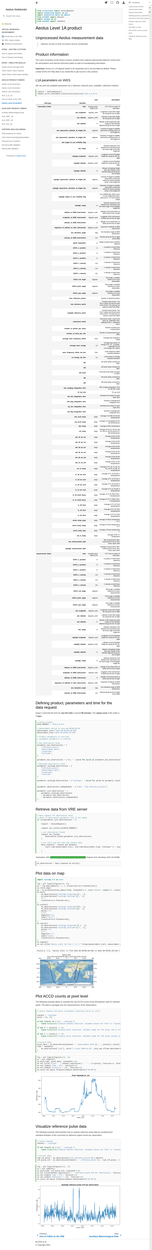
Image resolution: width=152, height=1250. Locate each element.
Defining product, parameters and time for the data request (139, 17)
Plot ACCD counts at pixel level (138, 32)
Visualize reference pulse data (138, 37)
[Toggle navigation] (37, 2)
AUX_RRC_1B (7, 120)
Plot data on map (135, 27)
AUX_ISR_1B (7, 124)
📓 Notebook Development (12, 44)
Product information (136, 12)
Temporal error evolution (11, 141)
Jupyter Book (21, 156)
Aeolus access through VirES (13, 67)
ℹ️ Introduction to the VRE (12, 36)
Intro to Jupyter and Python (12, 54)
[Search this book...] (16, 16)
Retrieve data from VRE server (137, 23)
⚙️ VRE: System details (11, 40)
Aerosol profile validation (11, 145)
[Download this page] (123, 2)
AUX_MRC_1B (7, 116)
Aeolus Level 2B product (11, 92)
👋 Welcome (7, 24)
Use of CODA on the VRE (11, 99)
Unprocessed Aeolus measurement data (136, 8)
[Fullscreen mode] (111, 2)
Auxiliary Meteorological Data (13, 113)
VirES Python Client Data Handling (15, 74)
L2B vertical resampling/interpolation (15, 137)
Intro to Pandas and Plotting (12, 57)
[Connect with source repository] (117, 2)
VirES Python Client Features (13, 71)
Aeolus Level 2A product (11, 88)
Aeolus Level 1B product (11, 84)
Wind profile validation (10, 149)
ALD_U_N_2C (7, 95)
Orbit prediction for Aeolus (11, 133)
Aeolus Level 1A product (12, 103)
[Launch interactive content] (106, 2)
